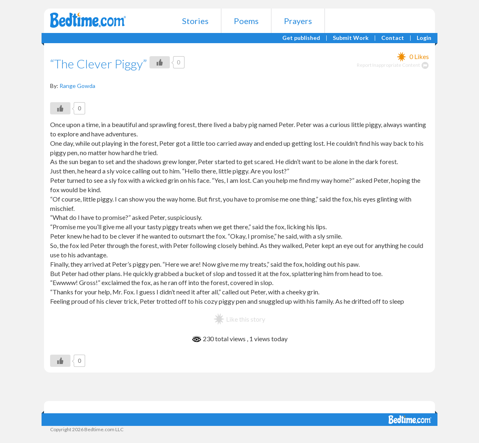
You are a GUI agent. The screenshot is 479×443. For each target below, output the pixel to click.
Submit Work (351, 38)
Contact (392, 38)
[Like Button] (159, 62)
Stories (195, 21)
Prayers (298, 21)
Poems (246, 21)
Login (424, 38)
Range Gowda (77, 85)
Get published (301, 38)
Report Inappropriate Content (393, 65)
